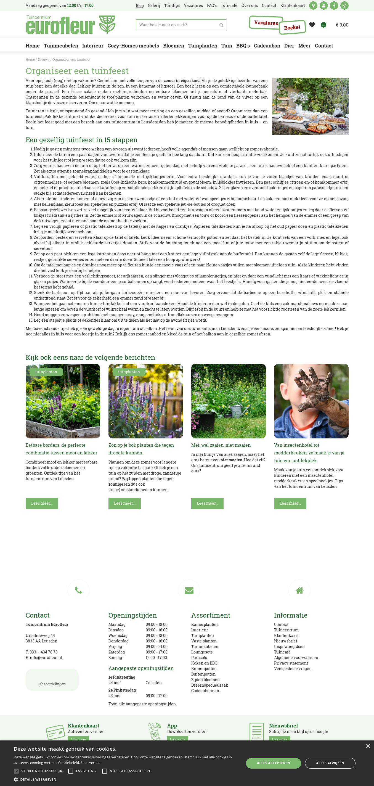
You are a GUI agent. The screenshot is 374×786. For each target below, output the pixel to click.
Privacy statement (291, 663)
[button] (125, 779)
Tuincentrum (286, 629)
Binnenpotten (204, 668)
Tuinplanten (202, 635)
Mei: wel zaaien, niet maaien (221, 445)
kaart (313, 5)
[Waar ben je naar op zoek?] (181, 24)
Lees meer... (41, 503)
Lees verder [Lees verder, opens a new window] (90, 762)
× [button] (368, 746)
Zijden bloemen (205, 679)
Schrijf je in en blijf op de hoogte (298, 733)
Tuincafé (282, 652)
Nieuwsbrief (285, 641)
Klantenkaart (286, 635)
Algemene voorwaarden (296, 657)
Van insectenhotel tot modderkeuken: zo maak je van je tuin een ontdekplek (309, 452)
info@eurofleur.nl (46, 657)
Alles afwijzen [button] (330, 763)
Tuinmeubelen (204, 646)
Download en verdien (186, 733)
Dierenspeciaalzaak (209, 685)
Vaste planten (204, 641)
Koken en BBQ (204, 663)
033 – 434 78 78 (44, 652)
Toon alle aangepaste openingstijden (142, 703)
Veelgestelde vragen (293, 668)
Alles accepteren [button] (273, 763)
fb (334, 5)
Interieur (199, 629)
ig (344, 5)
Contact (281, 624)
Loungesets (202, 652)
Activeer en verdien (86, 733)
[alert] (187, 763)
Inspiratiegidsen (289, 646)
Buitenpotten (203, 674)
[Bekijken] (339, 24)
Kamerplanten (204, 624)
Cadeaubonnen (205, 690)
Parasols (199, 657)
